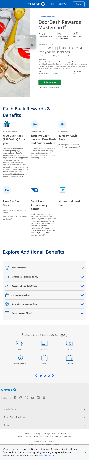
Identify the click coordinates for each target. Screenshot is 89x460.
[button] (85, 452)
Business (70, 363)
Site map (58, 436)
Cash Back (70, 349)
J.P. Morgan (37, 434)
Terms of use (37, 436)
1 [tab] (40, 375)
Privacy (20, 436)
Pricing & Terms (54, 88)
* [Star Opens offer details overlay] (68, 56)
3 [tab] (48, 375)
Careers (64, 434)
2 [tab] (44, 375)
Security (28, 436)
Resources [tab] (46, 425)
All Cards (45, 349)
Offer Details (43, 88)
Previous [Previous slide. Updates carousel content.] (36, 376)
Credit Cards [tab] (46, 409)
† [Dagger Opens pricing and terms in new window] (74, 73)
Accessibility (49, 436)
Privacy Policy (47, 455)
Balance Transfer (19, 363)
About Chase (27, 434)
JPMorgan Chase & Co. (51, 434)
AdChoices (67, 436)
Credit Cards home (47, 16)
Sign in (80, 4)
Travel (45, 363)
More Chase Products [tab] (46, 417)
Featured (20, 349)
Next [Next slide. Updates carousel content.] (53, 376)
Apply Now (53, 83)
